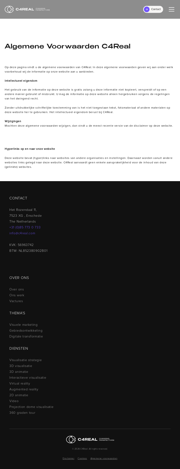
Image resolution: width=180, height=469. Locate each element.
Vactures (16, 301)
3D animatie (18, 372)
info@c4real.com (22, 233)
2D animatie (18, 395)
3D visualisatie (20, 366)
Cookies (82, 458)
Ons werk (16, 295)
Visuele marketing (23, 324)
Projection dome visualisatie (31, 407)
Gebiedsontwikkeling (25, 330)
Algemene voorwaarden (103, 458)
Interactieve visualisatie (27, 377)
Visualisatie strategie (25, 360)
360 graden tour (22, 412)
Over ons (16, 289)
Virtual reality (19, 383)
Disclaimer (68, 458)
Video (14, 401)
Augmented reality (23, 389)
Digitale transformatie (26, 336)
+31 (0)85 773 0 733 (25, 227)
